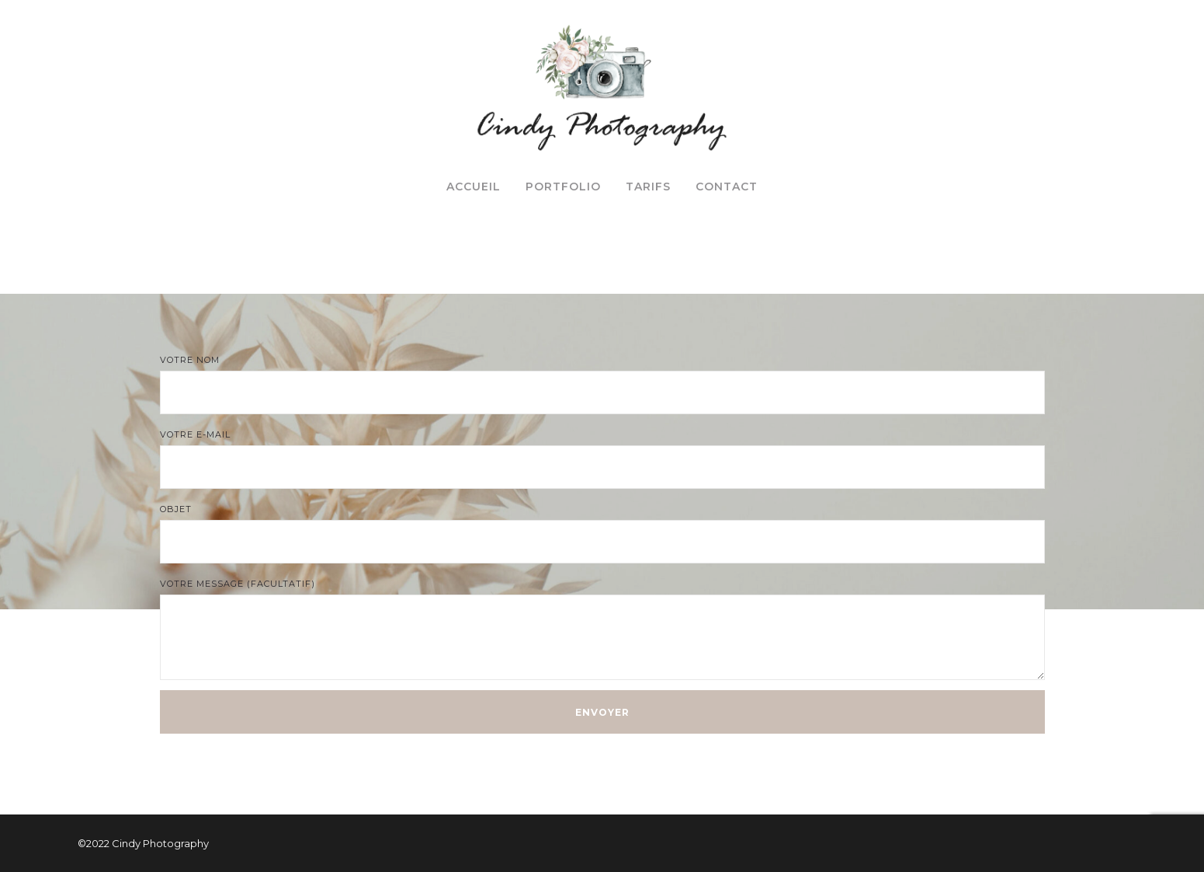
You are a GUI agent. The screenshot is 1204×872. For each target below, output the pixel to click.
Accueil (473, 187)
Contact (727, 187)
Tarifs (648, 187)
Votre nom (602, 384)
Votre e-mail (602, 459)
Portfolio (563, 187)
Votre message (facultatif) (602, 629)
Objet (602, 533)
